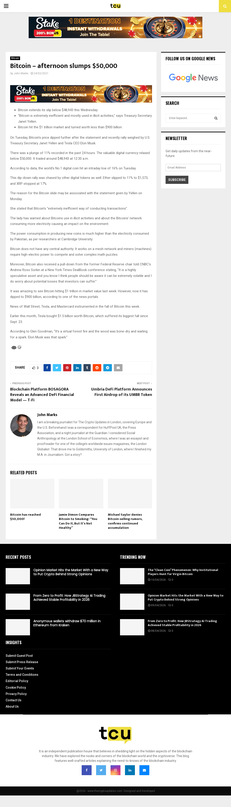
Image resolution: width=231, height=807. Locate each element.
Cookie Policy (16, 687)
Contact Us (13, 700)
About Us (12, 706)
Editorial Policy (17, 681)
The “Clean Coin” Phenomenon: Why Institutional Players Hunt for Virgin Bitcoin (183, 572)
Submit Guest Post (19, 655)
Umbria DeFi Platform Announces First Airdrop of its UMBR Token (121, 392)
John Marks (21, 73)
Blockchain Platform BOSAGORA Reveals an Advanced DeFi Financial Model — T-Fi (42, 395)
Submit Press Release (22, 662)
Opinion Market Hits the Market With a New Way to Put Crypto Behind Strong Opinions (70, 572)
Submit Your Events (20, 668)
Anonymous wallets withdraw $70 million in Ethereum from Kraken (67, 623)
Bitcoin (15, 58)
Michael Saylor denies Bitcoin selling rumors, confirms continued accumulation (125, 521)
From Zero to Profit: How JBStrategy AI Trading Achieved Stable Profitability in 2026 (69, 597)
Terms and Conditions (22, 674)
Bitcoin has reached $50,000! (25, 517)
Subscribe (177, 180)
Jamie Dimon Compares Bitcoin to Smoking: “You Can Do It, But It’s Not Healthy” (78, 521)
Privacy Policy (16, 694)
